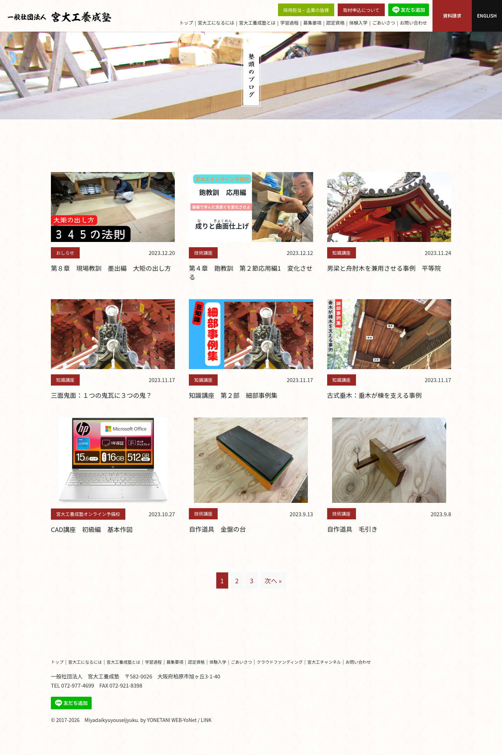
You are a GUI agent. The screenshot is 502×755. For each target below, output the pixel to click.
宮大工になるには (216, 22)
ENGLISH (487, 15)
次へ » (273, 580)
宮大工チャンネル (324, 662)
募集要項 (312, 22)
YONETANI (158, 719)
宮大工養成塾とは (257, 22)
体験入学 (358, 22)
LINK (206, 719)
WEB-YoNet (184, 719)
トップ (186, 22)
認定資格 (335, 22)
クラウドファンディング (280, 662)
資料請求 (452, 15)
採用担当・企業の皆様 (306, 10)
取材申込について (361, 10)
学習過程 (289, 22)
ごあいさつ (383, 22)
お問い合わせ (413, 22)
